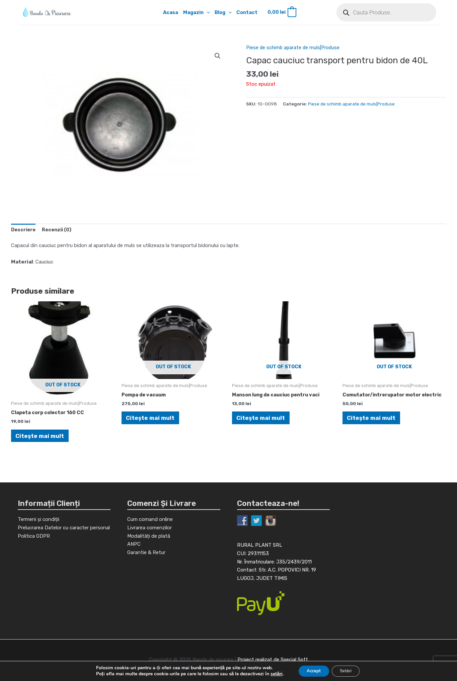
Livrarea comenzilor (149, 529)
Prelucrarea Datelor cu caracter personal (64, 529)
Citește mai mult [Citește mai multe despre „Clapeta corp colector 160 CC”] (40, 436)
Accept (311, 670)
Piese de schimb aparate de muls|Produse (294, 48)
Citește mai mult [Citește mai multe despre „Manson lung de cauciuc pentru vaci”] (261, 418)
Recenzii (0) (59, 230)
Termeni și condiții (38, 521)
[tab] (24, 230)
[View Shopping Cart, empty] (283, 12)
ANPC (134, 546)
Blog (223, 12)
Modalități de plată (148, 538)
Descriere (24, 230)
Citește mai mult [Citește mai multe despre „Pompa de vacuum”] (151, 418)
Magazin (195, 12)
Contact (248, 12)
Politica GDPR (34, 538)
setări (272, 674)
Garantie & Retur (146, 554)
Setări (347, 670)
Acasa (169, 12)
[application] (206, 12)
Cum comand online (150, 521)
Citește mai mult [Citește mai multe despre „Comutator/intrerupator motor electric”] (372, 424)
